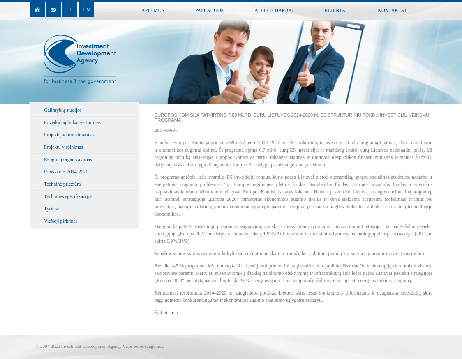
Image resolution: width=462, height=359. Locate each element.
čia (175, 312)
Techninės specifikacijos (68, 196)
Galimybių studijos (63, 110)
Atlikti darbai (273, 10)
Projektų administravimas (69, 135)
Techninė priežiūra (62, 184)
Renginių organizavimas (68, 159)
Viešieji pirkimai (60, 221)
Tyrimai (52, 209)
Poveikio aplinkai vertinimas (72, 122)
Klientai (335, 10)
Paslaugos (209, 10)
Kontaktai (392, 10)
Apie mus (152, 10)
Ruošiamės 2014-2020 (66, 172)
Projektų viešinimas (63, 147)
